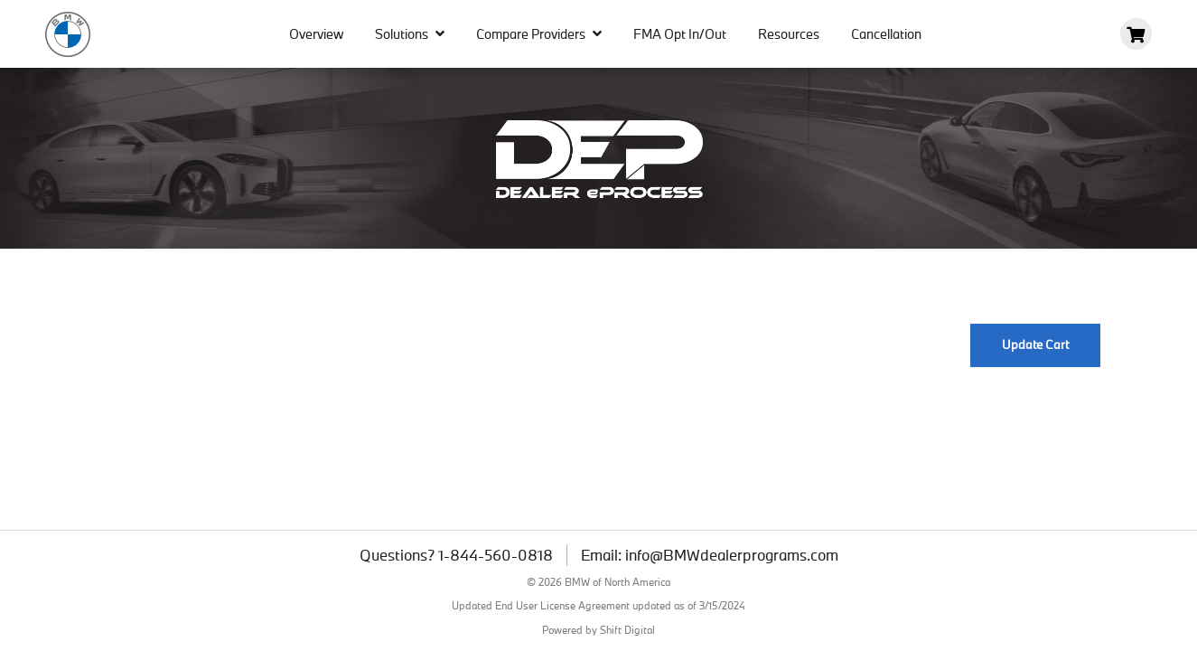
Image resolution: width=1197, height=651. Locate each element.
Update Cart (1035, 344)
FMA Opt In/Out (679, 33)
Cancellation (886, 33)
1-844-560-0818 (495, 555)
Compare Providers (539, 33)
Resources (788, 33)
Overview (316, 33)
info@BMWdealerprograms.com (731, 555)
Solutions (409, 33)
